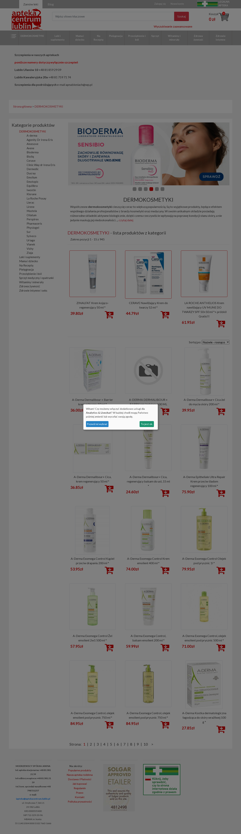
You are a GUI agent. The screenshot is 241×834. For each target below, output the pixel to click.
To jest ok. (147, 424)
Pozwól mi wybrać (97, 424)
